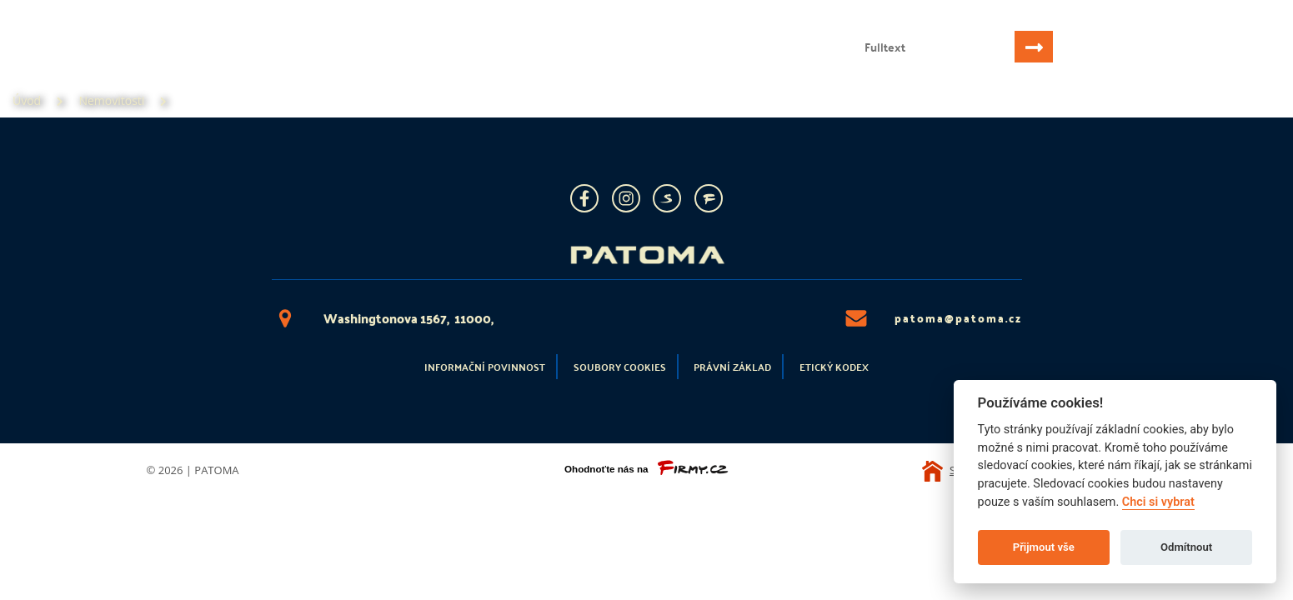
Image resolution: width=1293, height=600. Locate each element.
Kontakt (423, 63)
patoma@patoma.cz (932, 318)
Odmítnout (1186, 547)
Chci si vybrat (1158, 502)
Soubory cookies (620, 367)
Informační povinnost (484, 367)
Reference (332, 63)
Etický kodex (834, 367)
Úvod (68, 63)
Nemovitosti (155, 63)
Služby (247, 63)
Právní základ (732, 367)
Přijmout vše (1044, 547)
